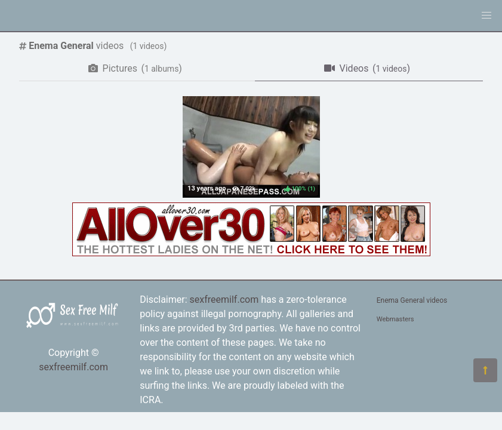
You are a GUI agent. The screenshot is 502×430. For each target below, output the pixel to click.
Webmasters (395, 319)
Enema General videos (412, 300)
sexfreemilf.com (73, 367)
